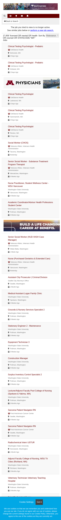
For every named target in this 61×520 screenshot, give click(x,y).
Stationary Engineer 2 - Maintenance (24, 326)
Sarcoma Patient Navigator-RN (22, 410)
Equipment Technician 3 (18, 342)
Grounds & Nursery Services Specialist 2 (26, 310)
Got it (39, 502)
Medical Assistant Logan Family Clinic (25, 293)
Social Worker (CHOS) (18, 143)
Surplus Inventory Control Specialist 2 (25, 375)
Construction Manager (18, 358)
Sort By (41, 36)
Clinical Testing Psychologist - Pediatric (25, 46)
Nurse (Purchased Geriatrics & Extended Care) (29, 259)
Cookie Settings (26, 502)
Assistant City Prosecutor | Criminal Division (27, 277)
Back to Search (11, 21)
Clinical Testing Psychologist (20, 94)
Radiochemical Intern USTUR (21, 442)
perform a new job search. (42, 30)
